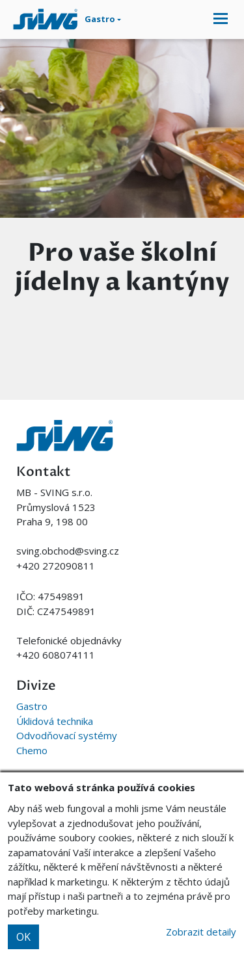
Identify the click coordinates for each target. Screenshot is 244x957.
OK (23, 937)
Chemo (31, 750)
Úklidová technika (54, 721)
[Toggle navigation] (220, 19)
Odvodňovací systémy (66, 735)
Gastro (31, 706)
